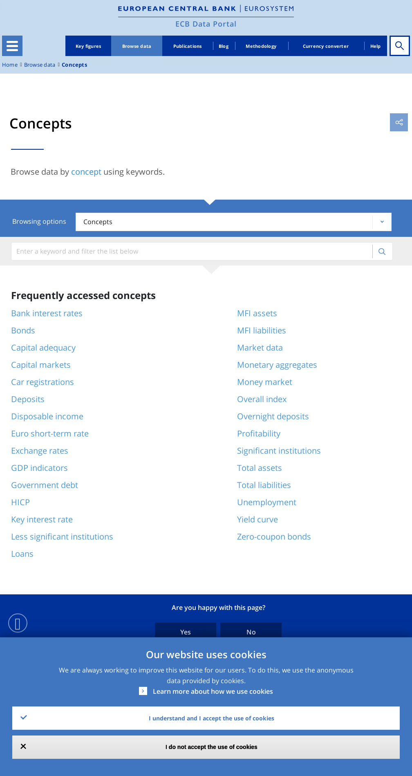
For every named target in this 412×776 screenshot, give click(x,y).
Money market (264, 381)
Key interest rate (42, 519)
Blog (223, 46)
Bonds (23, 330)
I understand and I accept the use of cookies (211, 718)
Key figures (88, 46)
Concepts (74, 64)
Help (375, 46)
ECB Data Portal (206, 24)
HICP (20, 502)
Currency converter (326, 46)
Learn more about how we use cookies (213, 691)
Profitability (258, 433)
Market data (260, 347)
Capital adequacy (43, 347)
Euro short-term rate (50, 433)
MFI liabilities (261, 330)
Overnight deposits (273, 416)
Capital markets (41, 364)
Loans (22, 553)
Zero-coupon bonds (274, 536)
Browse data (137, 46)
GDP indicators (39, 467)
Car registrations (42, 381)
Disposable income (47, 416)
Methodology (261, 46)
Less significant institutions (62, 536)
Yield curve (257, 519)
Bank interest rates (47, 313)
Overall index (262, 399)
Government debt (44, 484)
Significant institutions (279, 450)
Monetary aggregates (277, 364)
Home (10, 64)
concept (86, 171)
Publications (187, 46)
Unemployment (266, 502)
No (251, 632)
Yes (185, 632)
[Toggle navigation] (12, 46)
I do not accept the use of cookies (212, 747)
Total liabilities (264, 484)
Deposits (28, 399)
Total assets (259, 467)
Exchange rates (39, 450)
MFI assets (257, 313)
